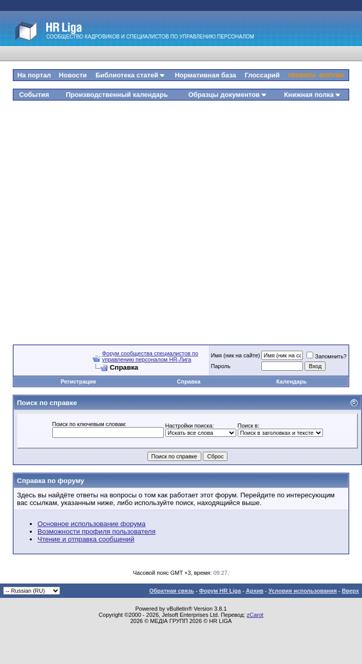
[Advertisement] (117, 218)
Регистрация (78, 381)
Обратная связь (171, 591)
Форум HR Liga (220, 591)
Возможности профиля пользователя (96, 531)
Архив (254, 591)
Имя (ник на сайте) (235, 355)
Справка (189, 381)
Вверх (350, 591)
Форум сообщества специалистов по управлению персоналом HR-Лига (150, 356)
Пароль (221, 366)
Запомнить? (327, 356)
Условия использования (303, 591)
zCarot (255, 615)
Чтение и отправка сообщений (86, 539)
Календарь (291, 381)
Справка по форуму (50, 481)
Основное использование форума (91, 524)
